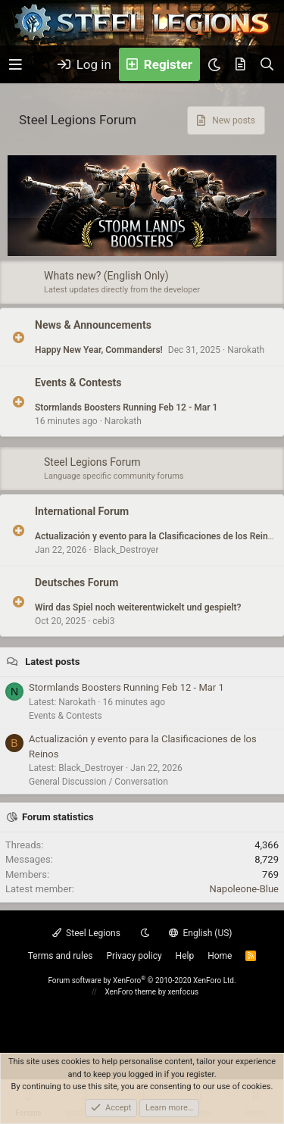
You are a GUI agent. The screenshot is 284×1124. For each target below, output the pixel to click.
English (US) (201, 933)
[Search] (267, 64)
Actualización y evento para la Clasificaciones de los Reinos (156, 536)
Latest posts (52, 661)
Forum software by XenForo (142, 980)
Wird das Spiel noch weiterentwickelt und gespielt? (138, 607)
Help (185, 956)
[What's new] (240, 64)
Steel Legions (86, 933)
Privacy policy (133, 956)
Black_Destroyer (126, 550)
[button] (15, 65)
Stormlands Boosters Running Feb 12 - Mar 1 (126, 407)
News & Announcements (93, 325)
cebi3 (103, 621)
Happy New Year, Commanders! (99, 350)
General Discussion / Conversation (98, 781)
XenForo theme (130, 992)
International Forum (82, 511)
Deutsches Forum (76, 582)
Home (220, 956)
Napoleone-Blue (244, 889)
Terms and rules (60, 956)
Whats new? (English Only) (106, 276)
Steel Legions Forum (92, 462)
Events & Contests (78, 382)
